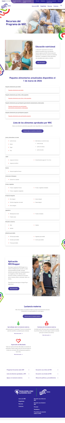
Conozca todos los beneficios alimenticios (32, 132)
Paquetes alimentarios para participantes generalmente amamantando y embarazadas (18, 108)
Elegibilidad (43, 6)
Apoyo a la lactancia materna (18, 380)
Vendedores (43, 1)
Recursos (59, 1)
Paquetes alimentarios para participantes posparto (19, 117)
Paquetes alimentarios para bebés (16, 90)
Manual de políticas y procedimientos (47, 380)
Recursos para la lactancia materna (32, 319)
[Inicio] (6, 6)
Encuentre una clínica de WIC (47, 372)
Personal (37, 1)
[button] (6, 1)
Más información (41, 62)
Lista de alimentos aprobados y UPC (18, 376)
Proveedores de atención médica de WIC (51, 1)
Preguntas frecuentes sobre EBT (18, 372)
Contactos (56, 6)
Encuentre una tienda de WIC (47, 376)
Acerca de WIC (35, 6)
